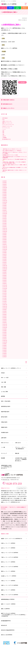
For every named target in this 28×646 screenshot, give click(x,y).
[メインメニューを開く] (26, 4)
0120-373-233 (14, 483)
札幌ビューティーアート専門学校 (14, 543)
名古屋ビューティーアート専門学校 (14, 576)
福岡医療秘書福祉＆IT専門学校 (14, 599)
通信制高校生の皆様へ (14, 406)
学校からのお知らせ (22, 20)
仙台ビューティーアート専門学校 (14, 548)
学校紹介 (14, 373)
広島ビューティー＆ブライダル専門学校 (14, 585)
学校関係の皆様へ (14, 432)
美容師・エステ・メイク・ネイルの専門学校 (14, 538)
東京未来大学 (14, 625)
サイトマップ (7, 453)
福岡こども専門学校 (14, 608)
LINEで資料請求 (17, 8)
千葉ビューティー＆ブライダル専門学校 (14, 557)
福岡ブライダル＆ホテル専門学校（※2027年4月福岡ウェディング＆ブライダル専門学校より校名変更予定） (14, 615)
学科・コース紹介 (14, 377)
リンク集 (7, 447)
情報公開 (21, 453)
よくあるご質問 (14, 391)
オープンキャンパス (3, 8)
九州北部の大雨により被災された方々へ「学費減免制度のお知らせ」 (21, 459)
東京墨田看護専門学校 (14, 620)
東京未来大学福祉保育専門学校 (14, 630)
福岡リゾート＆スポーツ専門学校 (14, 604)
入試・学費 (14, 382)
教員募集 (7, 458)
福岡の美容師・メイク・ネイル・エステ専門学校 (8, 1)
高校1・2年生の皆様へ (14, 401)
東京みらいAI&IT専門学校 (14, 634)
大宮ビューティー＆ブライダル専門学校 (14, 552)
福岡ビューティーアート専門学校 (14, 590)
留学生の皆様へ (14, 416)
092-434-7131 (6, 479)
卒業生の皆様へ (14, 422)
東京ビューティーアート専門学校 (14, 562)
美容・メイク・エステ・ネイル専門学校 (9, 511)
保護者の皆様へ (14, 427)
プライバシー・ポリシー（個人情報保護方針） (21, 448)
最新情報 (14, 396)
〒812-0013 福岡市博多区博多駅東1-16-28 (10, 477)
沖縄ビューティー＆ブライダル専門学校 (14, 594)
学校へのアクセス (24, 8)
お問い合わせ (21, 442)
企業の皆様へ (14, 437)
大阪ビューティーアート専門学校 (14, 580)
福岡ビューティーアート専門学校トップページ (14, 368)
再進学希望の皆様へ (14, 411)
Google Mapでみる (21, 488)
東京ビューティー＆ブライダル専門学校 (14, 566)
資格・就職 (14, 387)
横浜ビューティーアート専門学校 (14, 571)
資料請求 (10, 7)
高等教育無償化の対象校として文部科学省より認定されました (7, 467)
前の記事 (22, 82)
